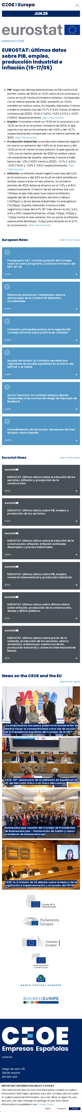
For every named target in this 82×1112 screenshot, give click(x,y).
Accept (75, 1108)
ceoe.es (7, 1057)
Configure (61, 1108)
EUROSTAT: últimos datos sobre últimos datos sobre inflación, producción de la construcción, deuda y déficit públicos (39, 607)
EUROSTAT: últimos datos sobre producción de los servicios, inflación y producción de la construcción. (41, 480)
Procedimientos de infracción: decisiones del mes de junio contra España (41, 431)
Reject (48, 1108)
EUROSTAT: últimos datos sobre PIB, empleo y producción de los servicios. (38, 512)
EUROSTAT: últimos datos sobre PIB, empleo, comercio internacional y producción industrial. (39, 575)
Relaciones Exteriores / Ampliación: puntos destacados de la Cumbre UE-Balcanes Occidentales (36, 298)
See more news (70, 240)
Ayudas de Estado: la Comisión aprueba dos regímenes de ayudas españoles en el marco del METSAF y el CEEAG (40, 364)
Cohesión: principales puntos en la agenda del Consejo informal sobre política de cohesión (38, 330)
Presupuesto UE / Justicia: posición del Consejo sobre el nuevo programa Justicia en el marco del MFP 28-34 (41, 264)
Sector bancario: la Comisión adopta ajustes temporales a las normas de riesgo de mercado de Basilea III (42, 398)
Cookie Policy (46, 1104)
